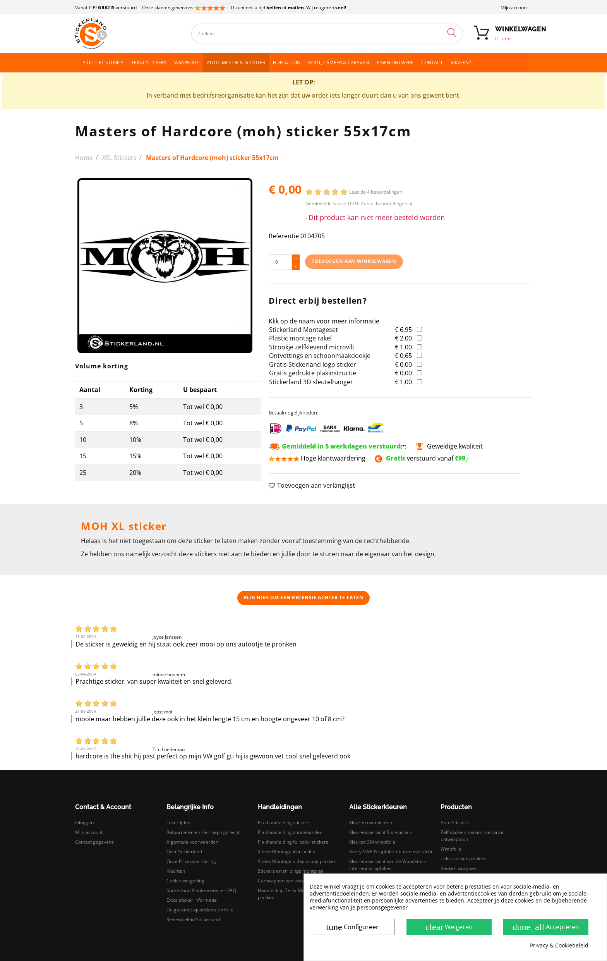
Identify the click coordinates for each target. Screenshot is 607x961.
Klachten (175, 871)
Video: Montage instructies (286, 851)
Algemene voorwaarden (192, 842)
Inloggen (84, 822)
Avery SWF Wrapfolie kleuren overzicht (390, 851)
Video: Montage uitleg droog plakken (297, 861)
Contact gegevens (94, 842)
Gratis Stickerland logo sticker (312, 364)
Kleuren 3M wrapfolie (372, 842)
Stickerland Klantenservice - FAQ (201, 890)
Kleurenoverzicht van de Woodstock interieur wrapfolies (387, 865)
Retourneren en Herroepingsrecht (203, 832)
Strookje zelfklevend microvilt (312, 347)
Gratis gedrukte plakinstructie (312, 373)
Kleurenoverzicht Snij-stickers (381, 832)
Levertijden (178, 822)
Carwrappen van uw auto (285, 880)
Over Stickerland (184, 851)
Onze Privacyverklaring (191, 861)
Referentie (284, 236)
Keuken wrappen (459, 868)
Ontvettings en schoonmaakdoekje (319, 355)
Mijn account (514, 7)
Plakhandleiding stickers (284, 822)
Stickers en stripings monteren (291, 871)
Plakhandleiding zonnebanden (290, 832)
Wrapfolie (451, 849)
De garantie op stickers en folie (199, 909)
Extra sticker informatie (191, 900)
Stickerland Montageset (303, 329)
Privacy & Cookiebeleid (559, 945)
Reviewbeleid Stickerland (193, 919)
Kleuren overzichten (370, 822)
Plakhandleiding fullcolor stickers (293, 842)
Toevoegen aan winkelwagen (354, 261)
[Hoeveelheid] (280, 262)
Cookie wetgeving (185, 880)
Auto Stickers (455, 822)
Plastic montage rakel (300, 338)
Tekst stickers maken (463, 858)
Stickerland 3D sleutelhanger (311, 382)
